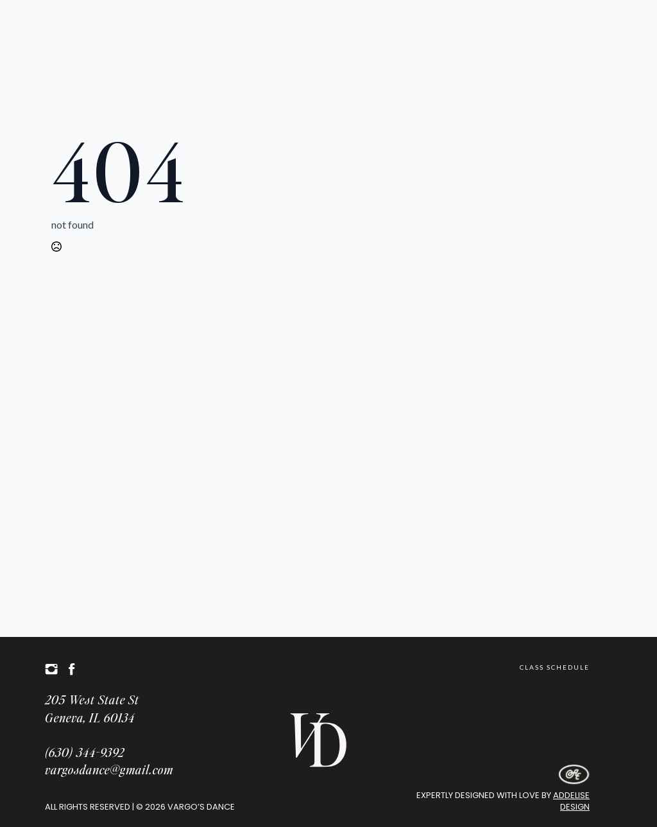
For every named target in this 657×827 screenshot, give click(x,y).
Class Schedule (555, 667)
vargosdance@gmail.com (109, 770)
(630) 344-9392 (84, 752)
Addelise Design (571, 801)
